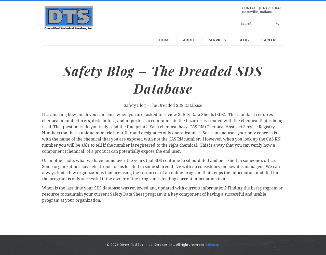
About (189, 40)
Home (164, 40)
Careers (269, 40)
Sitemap (212, 245)
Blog (243, 40)
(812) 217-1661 (270, 8)
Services (217, 40)
